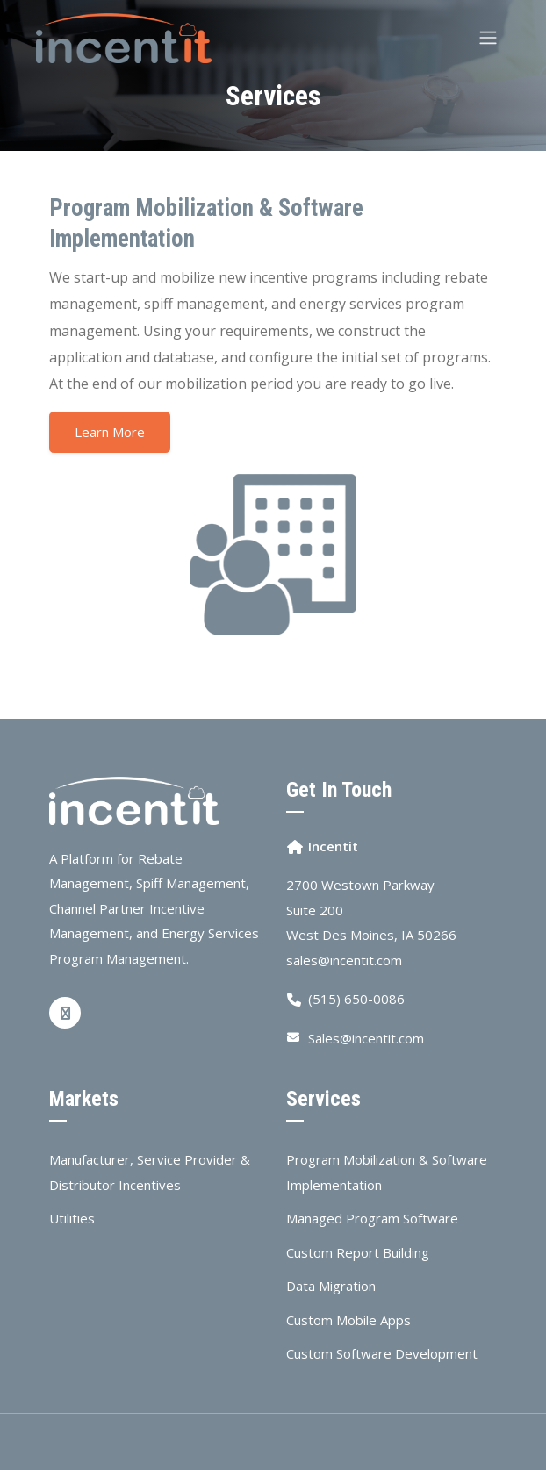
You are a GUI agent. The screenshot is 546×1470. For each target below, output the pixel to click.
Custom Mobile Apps (348, 1320)
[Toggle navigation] (488, 38)
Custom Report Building (357, 1252)
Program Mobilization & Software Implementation (386, 1172)
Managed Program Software (372, 1218)
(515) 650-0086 (356, 998)
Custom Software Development (382, 1353)
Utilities (72, 1218)
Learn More (110, 432)
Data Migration (331, 1285)
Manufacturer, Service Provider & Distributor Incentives (149, 1172)
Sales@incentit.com (366, 1038)
